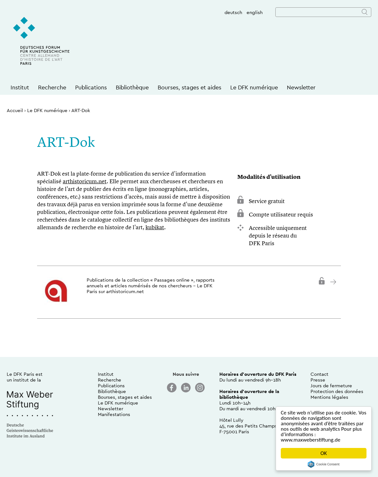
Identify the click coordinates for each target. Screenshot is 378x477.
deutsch (233, 12)
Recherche (52, 87)
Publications (91, 87)
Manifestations (114, 414)
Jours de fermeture (331, 385)
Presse (318, 380)
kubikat (155, 228)
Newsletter (301, 87)
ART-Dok (80, 110)
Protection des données (337, 391)
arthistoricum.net (84, 182)
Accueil (15, 110)
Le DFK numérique (254, 87)
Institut (20, 87)
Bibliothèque (132, 87)
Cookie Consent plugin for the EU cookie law (324, 464)
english (255, 12)
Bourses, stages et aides (189, 87)
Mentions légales (329, 397)
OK (323, 453)
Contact (319, 374)
